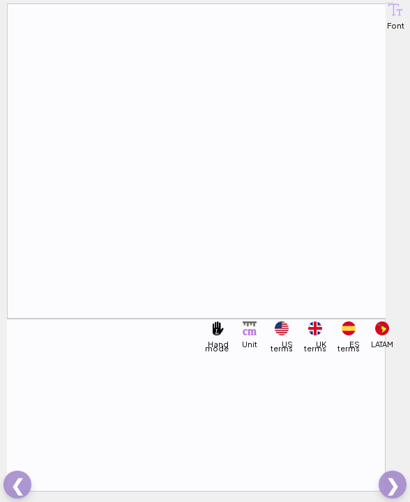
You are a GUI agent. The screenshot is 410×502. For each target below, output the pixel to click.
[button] (395, 10)
